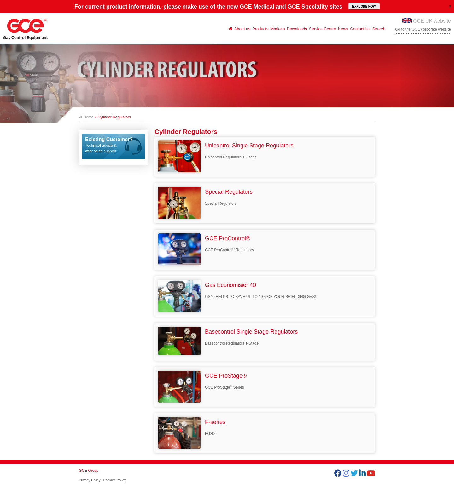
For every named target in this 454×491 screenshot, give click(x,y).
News (343, 28)
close (450, 6)
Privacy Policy (89, 480)
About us (242, 28)
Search (378, 28)
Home (86, 117)
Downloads (297, 28)
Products (260, 28)
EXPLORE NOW (364, 6)
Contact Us (360, 28)
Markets (277, 28)
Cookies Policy (114, 480)
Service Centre (322, 28)
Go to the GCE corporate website (423, 29)
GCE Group (89, 470)
